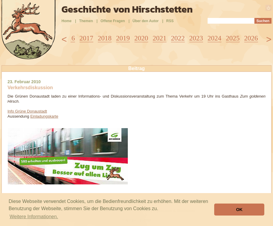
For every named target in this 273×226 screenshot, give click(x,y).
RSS (170, 21)
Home (66, 21)
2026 (251, 38)
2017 (86, 38)
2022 (178, 38)
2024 (214, 38)
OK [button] (239, 209)
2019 (123, 38)
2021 (159, 38)
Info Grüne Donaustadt (27, 111)
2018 (105, 38)
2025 (233, 38)
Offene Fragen (112, 21)
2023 (196, 38)
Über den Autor (146, 21)
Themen (86, 21)
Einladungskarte (44, 116)
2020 (141, 38)
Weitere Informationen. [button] (34, 216)
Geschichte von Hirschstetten (127, 9)
